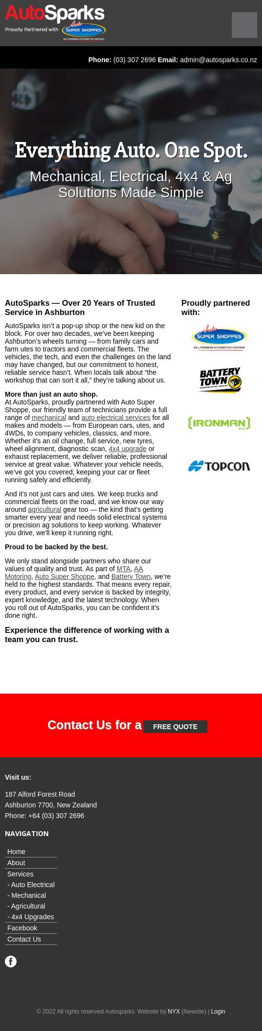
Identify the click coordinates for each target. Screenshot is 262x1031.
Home (16, 852)
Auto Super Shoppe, (65, 576)
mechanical (49, 417)
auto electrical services (115, 417)
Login (218, 1011)
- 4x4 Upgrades (30, 917)
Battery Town (131, 576)
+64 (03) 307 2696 (56, 816)
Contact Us (24, 939)
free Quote (175, 727)
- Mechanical (26, 895)
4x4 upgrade (128, 449)
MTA (124, 569)
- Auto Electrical (31, 885)
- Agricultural (26, 906)
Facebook (22, 928)
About (16, 863)
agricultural (44, 509)
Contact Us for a (95, 725)
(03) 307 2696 (134, 60)
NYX (174, 1011)
